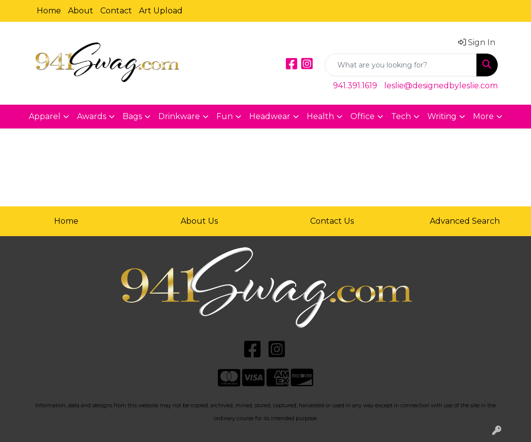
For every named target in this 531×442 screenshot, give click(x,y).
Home (49, 10)
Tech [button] (401, 116)
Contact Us (332, 221)
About (80, 10)
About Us (199, 221)
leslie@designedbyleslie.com (441, 85)
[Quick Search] (401, 65)
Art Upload (161, 10)
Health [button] (320, 116)
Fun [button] (224, 116)
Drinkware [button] (179, 116)
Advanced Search (465, 221)
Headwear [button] (269, 116)
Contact (116, 10)
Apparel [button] (45, 116)
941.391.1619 (355, 85)
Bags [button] (132, 116)
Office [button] (362, 116)
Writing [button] (442, 116)
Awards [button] (91, 116)
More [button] (483, 116)
